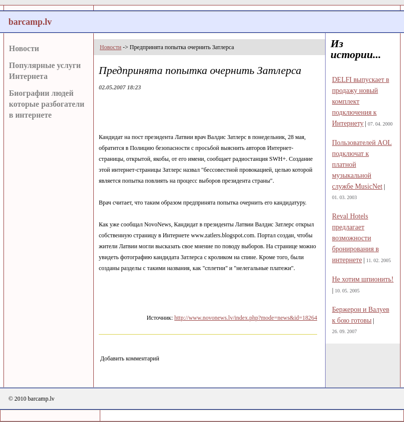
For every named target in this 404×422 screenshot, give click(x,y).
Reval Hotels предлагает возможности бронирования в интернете (355, 238)
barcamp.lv (30, 22)
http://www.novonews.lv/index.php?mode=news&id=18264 (245, 317)
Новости (24, 48)
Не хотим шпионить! (363, 279)
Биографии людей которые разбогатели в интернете (46, 104)
